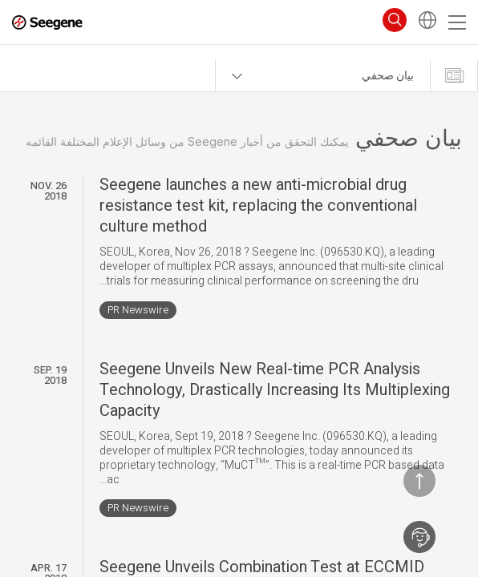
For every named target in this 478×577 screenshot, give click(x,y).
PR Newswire (137, 309)
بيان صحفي (388, 75)
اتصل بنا (419, 537)
